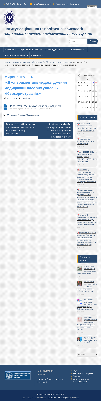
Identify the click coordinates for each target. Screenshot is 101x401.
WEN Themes (73, 397)
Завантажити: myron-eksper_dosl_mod (35, 106)
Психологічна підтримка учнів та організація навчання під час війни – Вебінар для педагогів (87, 286)
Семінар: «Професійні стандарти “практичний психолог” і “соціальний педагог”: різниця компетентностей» (58, 130)
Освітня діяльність (54, 49)
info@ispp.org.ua (41, 4)
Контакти (74, 4)
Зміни (36, 115)
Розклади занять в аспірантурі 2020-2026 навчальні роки (85, 141)
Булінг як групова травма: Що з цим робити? (90, 340)
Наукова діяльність (29, 49)
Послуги (76, 376)
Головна (9, 49)
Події (75, 370)
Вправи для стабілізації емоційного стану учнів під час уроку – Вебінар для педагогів (87, 304)
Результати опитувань (83, 373)
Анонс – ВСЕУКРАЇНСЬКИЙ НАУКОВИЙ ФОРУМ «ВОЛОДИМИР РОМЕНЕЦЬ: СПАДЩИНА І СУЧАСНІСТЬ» (87, 156)
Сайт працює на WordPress (34, 397)
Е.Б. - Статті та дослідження (58, 62)
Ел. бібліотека (77, 49)
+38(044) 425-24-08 (16, 4)
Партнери (36, 55)
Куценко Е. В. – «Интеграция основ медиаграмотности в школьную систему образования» (20, 129)
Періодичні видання (15, 55)
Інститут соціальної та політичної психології (43, 28)
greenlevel (26, 98)
